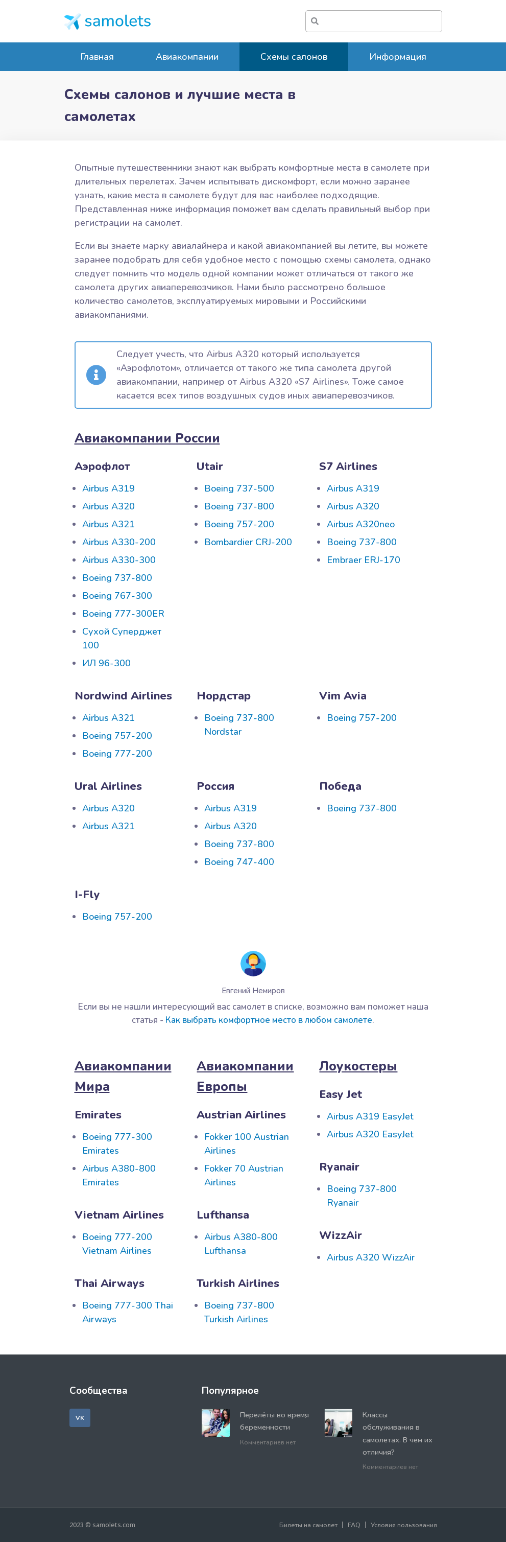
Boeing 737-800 (117, 578)
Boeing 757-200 (239, 524)
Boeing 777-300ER (123, 614)
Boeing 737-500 (239, 488)
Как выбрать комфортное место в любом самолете (268, 1020)
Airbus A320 (108, 506)
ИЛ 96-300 (106, 663)
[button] (79, 1418)
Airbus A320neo (361, 524)
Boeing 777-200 (117, 753)
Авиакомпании (187, 57)
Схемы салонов (293, 57)
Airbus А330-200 (119, 542)
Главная (97, 57)
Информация (397, 57)
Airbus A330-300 (119, 560)
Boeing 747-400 (239, 862)
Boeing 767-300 (117, 596)
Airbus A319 (108, 488)
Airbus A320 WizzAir (371, 1257)
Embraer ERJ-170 (363, 560)
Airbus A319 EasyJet (370, 1116)
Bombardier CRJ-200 (248, 542)
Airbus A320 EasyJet (370, 1134)
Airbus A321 (108, 524)
